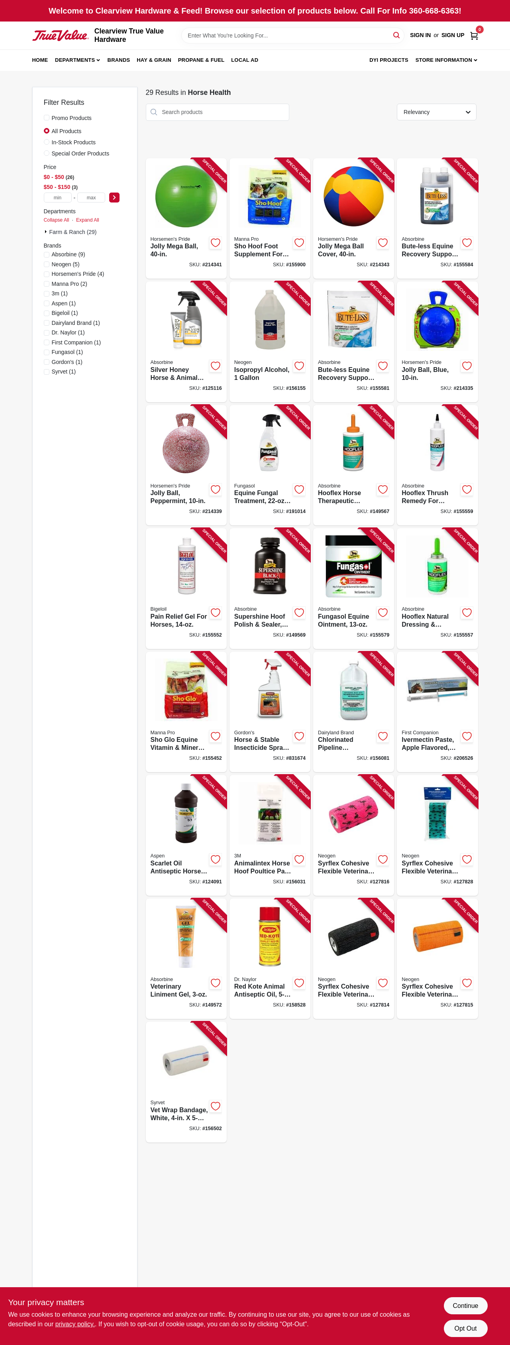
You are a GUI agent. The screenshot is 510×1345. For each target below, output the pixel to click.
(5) (66, 264)
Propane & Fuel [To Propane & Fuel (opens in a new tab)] (201, 60)
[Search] (397, 34)
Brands (119, 60)
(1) (60, 293)
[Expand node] (46, 231)
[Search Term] (292, 35)
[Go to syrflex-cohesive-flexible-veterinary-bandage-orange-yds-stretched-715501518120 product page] (437, 959)
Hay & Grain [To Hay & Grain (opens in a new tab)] (154, 60)
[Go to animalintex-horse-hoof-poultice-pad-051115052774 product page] (270, 835)
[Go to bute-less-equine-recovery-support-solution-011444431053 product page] (437, 218)
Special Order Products (81, 153)
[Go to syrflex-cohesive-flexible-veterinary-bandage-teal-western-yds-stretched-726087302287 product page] (437, 835)
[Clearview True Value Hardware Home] (60, 35)
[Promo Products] (46, 117)
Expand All (87, 220)
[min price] (58, 198)
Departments (75, 60)
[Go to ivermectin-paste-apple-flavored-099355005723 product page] (437, 712)
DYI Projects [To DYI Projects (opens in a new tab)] (388, 60)
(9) (68, 254)
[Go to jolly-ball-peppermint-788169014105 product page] (186, 465)
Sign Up (453, 35)
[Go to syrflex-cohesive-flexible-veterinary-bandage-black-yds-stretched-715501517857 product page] (353, 959)
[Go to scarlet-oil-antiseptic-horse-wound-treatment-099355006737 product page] (186, 835)
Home (40, 60)
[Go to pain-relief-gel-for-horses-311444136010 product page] (186, 588)
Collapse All (56, 220)
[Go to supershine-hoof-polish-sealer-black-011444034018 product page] (270, 588)
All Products (67, 131)
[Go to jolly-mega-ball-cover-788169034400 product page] (353, 218)
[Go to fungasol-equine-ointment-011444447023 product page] (353, 588)
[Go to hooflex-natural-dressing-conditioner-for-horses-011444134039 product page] (437, 588)
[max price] (91, 198)
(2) (70, 284)
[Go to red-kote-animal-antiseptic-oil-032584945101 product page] (270, 959)
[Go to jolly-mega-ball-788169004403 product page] (186, 218)
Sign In (420, 35)
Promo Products (72, 118)
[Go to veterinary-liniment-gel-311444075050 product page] (186, 959)
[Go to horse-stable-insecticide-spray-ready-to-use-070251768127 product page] (270, 712)
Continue (465, 1305)
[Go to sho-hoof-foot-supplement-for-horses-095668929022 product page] (270, 218)
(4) (78, 274)
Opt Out (465, 1328)
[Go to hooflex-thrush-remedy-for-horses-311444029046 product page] (437, 465)
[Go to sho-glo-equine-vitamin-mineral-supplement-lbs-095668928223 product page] (186, 712)
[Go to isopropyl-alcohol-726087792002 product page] (270, 341)
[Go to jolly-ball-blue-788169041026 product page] (437, 341)
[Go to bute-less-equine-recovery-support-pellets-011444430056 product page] (353, 341)
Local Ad (244, 60)
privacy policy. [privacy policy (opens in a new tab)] (75, 1324)
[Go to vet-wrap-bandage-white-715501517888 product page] (186, 1082)
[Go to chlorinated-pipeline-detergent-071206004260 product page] (353, 712)
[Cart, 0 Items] (474, 35)
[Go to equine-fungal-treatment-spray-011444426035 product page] (270, 465)
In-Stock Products (74, 142)
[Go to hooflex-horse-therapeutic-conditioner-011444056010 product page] (353, 465)
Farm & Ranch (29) (73, 232)
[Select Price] (114, 198)
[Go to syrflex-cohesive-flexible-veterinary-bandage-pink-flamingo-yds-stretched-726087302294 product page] (353, 835)
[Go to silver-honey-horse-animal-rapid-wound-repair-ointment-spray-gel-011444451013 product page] (186, 341)
